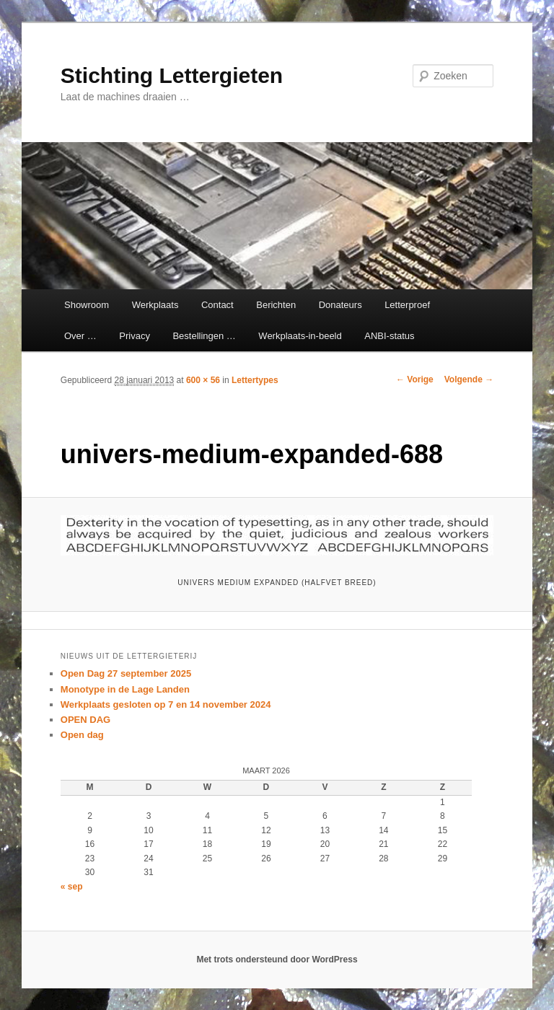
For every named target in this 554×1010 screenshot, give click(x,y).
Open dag (82, 734)
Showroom (86, 304)
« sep (72, 887)
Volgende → (468, 379)
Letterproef (407, 304)
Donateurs (340, 304)
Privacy (134, 335)
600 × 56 (203, 380)
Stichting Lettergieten (172, 75)
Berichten (276, 304)
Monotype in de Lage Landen (125, 689)
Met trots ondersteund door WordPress (276, 959)
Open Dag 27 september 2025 (126, 673)
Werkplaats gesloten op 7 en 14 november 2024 (166, 704)
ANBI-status (389, 335)
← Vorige (415, 379)
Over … (80, 335)
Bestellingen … (203, 335)
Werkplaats (155, 304)
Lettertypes (255, 380)
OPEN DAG (85, 719)
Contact (217, 304)
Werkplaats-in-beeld (299, 335)
